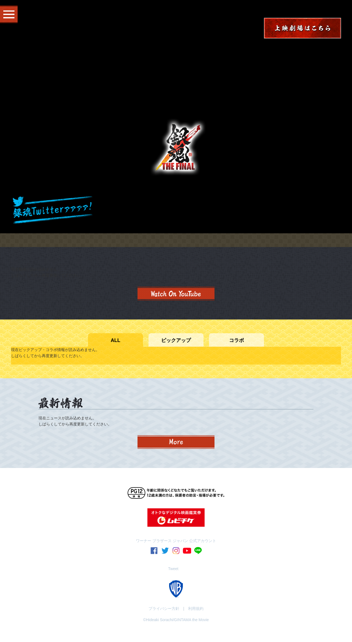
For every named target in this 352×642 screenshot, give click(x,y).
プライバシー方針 (163, 608)
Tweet (173, 569)
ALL (115, 340)
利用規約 (196, 608)
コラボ (236, 340)
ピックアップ (176, 340)
